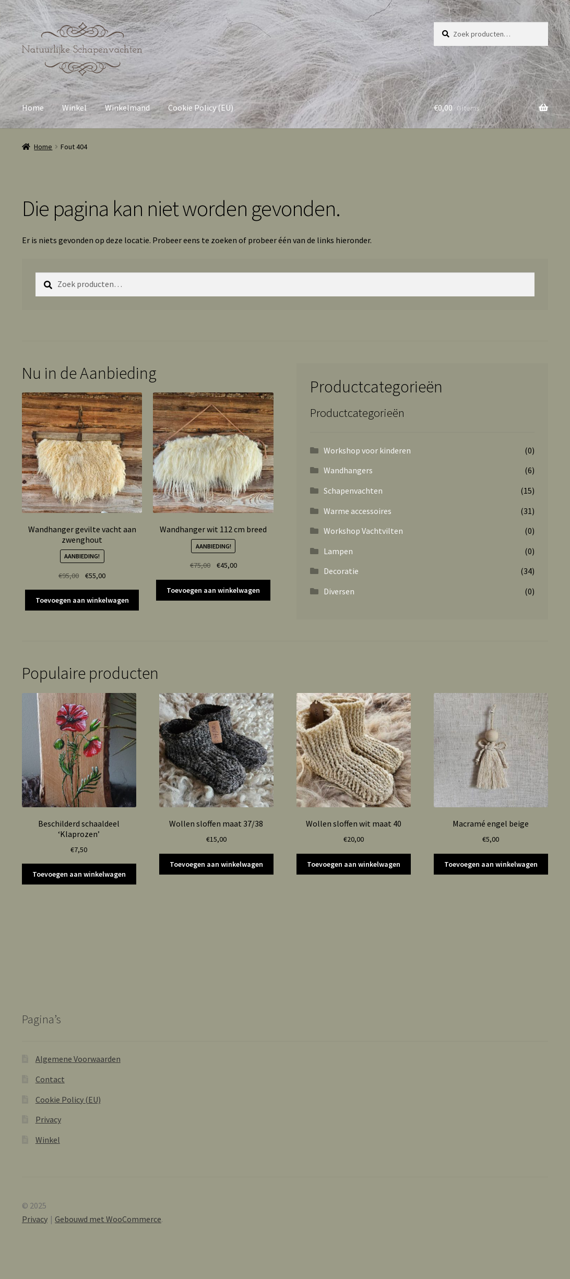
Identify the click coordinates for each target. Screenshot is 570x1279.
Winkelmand (127, 107)
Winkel (74, 107)
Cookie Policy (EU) (200, 107)
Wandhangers (348, 470)
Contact (50, 1079)
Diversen (339, 591)
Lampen (338, 551)
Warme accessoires (357, 511)
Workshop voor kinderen (367, 450)
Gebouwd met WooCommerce (108, 1219)
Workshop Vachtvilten (363, 530)
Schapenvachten (353, 490)
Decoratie (341, 571)
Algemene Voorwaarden (78, 1059)
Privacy (48, 1119)
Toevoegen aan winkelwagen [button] (82, 600)
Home (33, 107)
